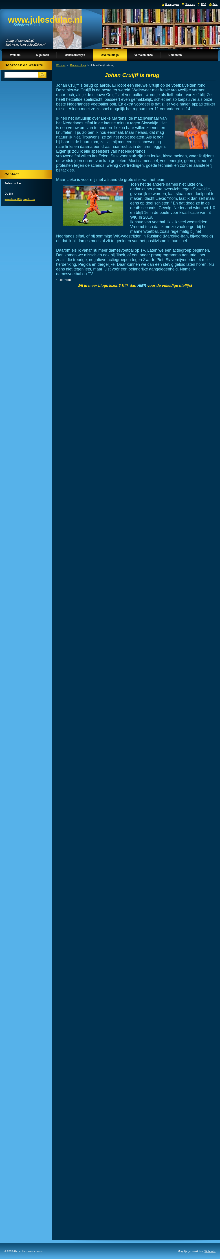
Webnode (210, 1251)
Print (215, 4)
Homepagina (172, 4)
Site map (190, 4)
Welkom (60, 65)
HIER (141, 285)
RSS (203, 4)
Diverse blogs (78, 65)
